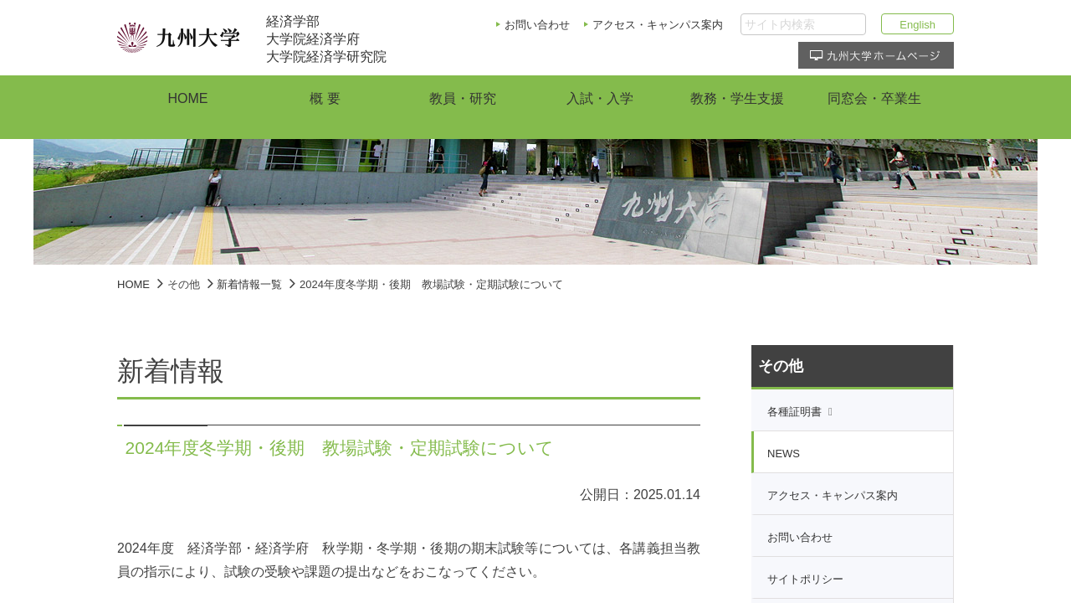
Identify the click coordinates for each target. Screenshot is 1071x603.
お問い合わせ (537, 24)
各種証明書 (794, 411)
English (917, 24)
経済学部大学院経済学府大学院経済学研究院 (326, 39)
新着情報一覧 (249, 284)
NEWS (783, 453)
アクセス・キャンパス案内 (657, 24)
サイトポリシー (805, 579)
